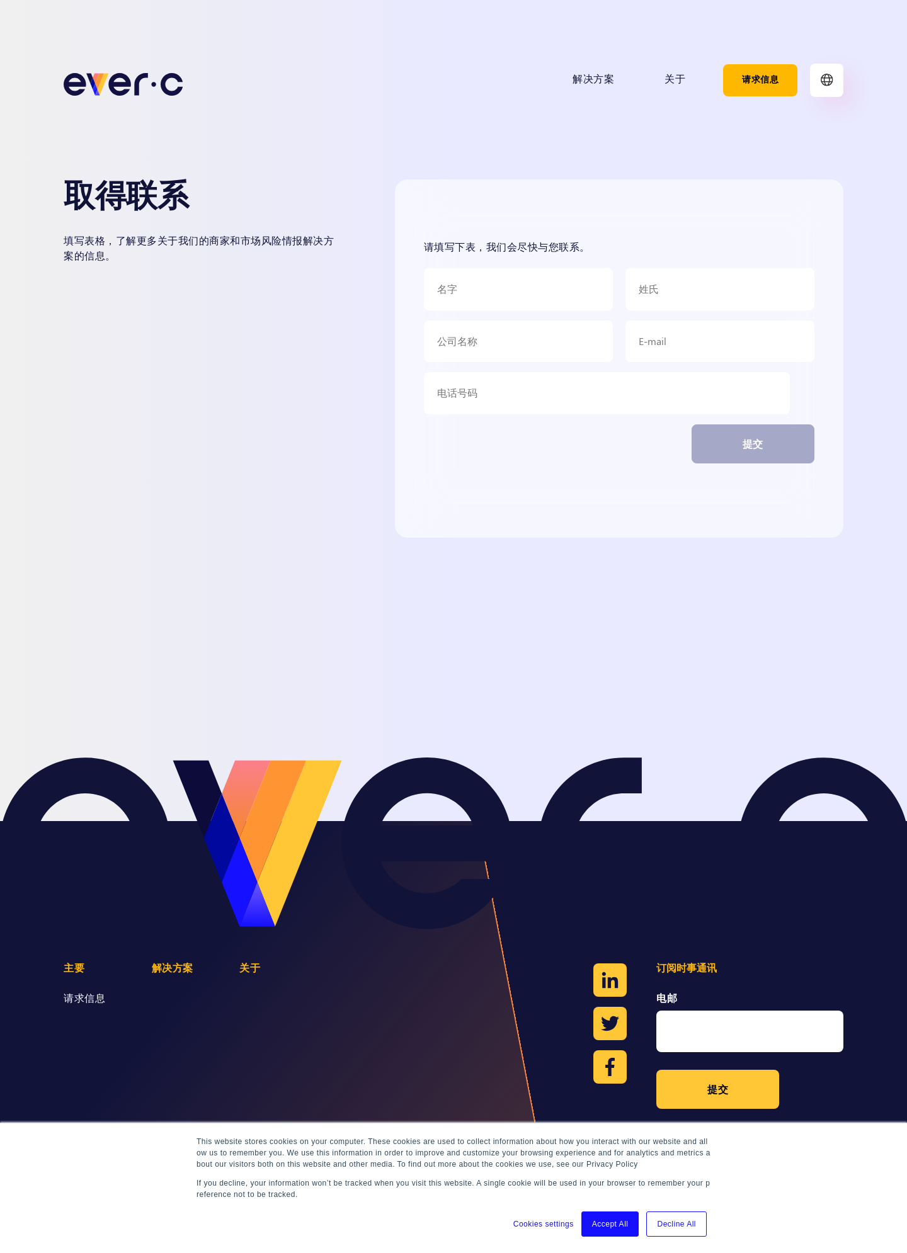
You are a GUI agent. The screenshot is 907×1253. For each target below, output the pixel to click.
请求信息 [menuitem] (760, 80)
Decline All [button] (676, 1224)
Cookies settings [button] (543, 1224)
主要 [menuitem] (74, 969)
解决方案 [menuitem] (593, 80)
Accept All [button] (610, 1224)
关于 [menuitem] (675, 80)
